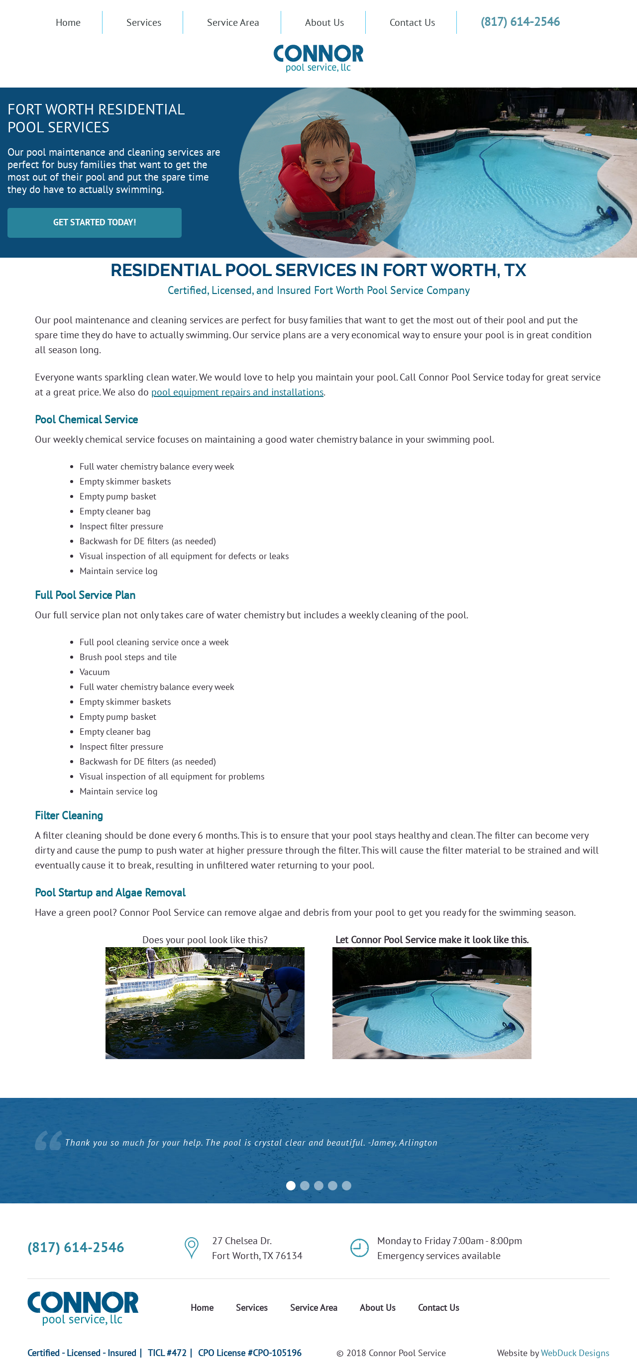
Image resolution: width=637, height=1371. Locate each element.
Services (143, 22)
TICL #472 (167, 1353)
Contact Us (412, 22)
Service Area (233, 22)
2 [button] (305, 1186)
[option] (318, 1146)
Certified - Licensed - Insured (81, 1353)
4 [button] (332, 1186)
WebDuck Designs (575, 1353)
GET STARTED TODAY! (94, 222)
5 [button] (346, 1186)
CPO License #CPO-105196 (250, 1353)
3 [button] (318, 1186)
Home (68, 22)
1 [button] (291, 1186)
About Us (324, 22)
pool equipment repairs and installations (237, 392)
